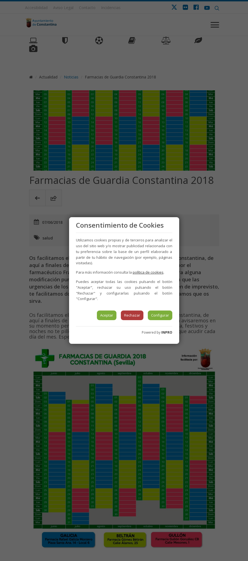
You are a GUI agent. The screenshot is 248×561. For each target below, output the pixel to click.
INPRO (166, 332)
